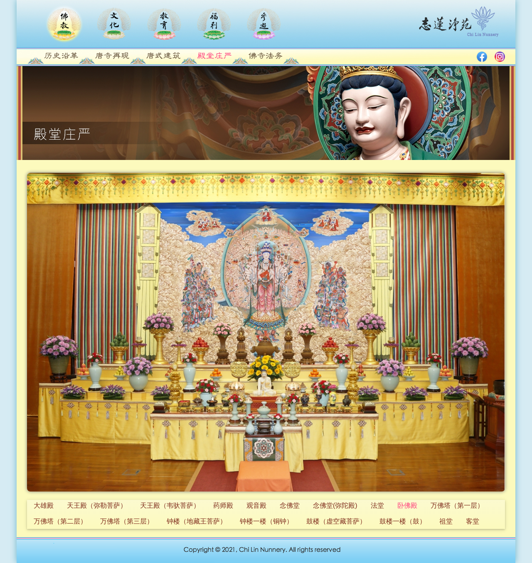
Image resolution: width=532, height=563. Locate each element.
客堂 (472, 521)
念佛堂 (290, 505)
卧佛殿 (407, 505)
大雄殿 (44, 505)
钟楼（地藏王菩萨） (197, 521)
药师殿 (223, 505)
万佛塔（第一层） (457, 505)
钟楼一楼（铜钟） (266, 521)
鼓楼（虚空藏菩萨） (336, 521)
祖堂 (446, 521)
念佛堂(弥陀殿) (335, 505)
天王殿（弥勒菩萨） (97, 505)
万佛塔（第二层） (60, 521)
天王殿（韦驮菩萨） (170, 505)
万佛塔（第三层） (126, 521)
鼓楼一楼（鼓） (402, 521)
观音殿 (256, 505)
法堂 (377, 505)
